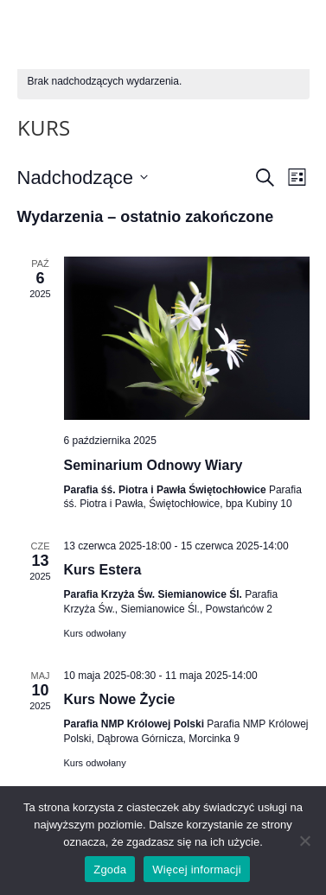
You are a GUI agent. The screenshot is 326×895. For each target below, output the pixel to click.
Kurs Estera (103, 569)
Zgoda (109, 869)
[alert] (163, 81)
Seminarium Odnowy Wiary (153, 465)
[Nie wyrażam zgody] (304, 840)
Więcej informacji (196, 869)
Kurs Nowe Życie (120, 699)
